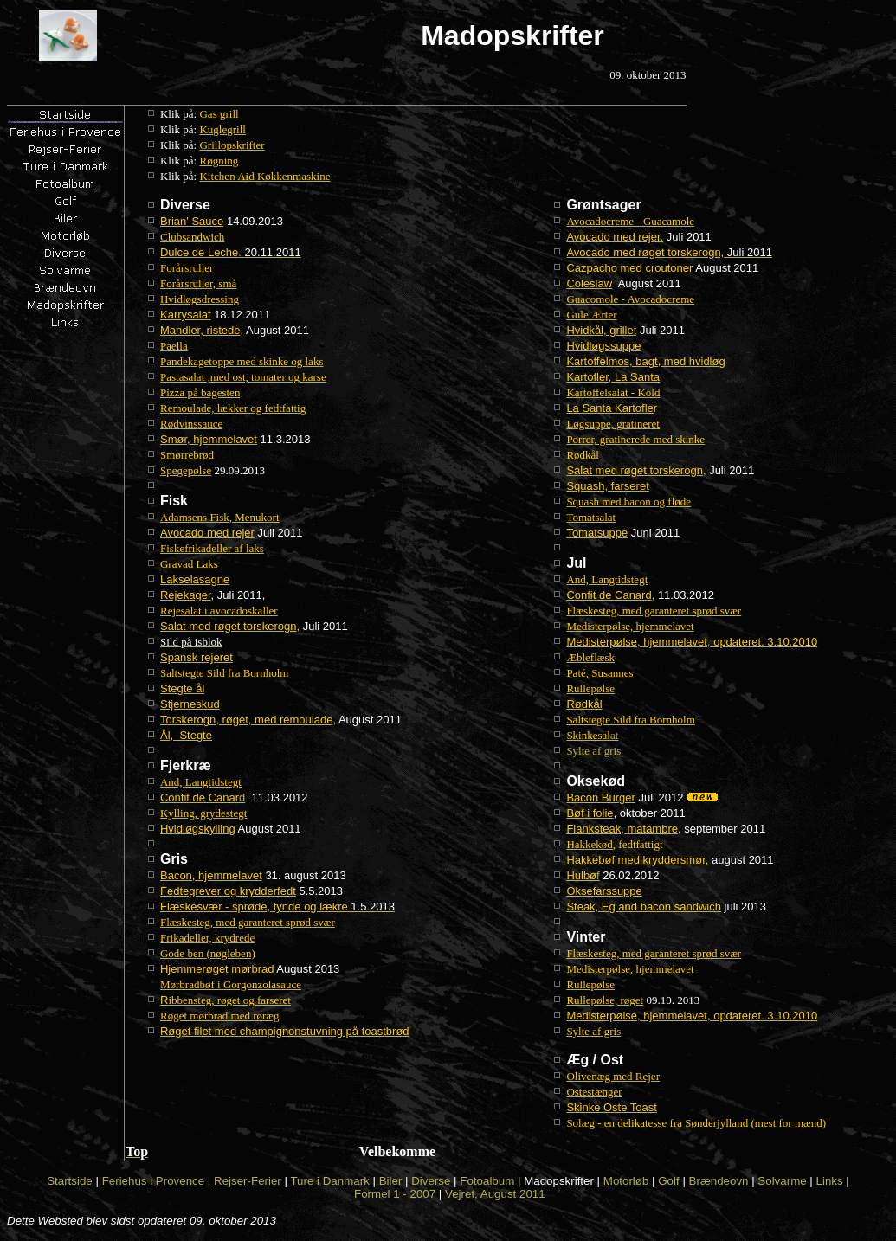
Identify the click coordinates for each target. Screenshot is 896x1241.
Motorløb (626, 1180)
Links (829, 1180)
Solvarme (781, 1180)
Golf (668, 1180)
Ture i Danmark (329, 1180)
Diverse (430, 1180)
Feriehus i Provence (153, 1180)
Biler (391, 1180)
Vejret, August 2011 (495, 1193)
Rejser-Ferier (247, 1180)
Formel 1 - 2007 (394, 1193)
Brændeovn (719, 1180)
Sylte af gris (593, 750)
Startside (70, 1180)
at (592, 735)
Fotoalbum (487, 1180)
